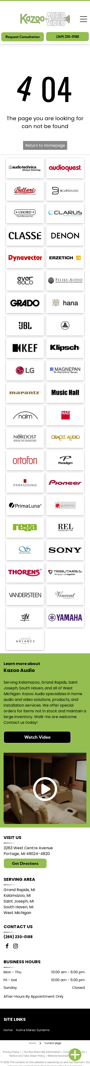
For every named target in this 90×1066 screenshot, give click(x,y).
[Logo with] (25, 640)
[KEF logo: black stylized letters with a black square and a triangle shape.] (25, 348)
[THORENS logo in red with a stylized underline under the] (25, 573)
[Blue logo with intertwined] (25, 550)
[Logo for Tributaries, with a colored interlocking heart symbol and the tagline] (65, 573)
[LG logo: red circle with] (25, 370)
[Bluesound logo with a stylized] (65, 191)
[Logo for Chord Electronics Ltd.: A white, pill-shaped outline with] (25, 213)
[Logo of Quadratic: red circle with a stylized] (65, 505)
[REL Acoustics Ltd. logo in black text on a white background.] (65, 528)
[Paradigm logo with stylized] (65, 460)
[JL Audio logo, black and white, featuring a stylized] (65, 325)
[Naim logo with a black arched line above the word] (25, 415)
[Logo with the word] (65, 213)
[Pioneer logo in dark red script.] (65, 483)
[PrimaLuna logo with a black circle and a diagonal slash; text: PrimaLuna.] (25, 505)
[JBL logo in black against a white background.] (25, 325)
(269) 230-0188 (18, 936)
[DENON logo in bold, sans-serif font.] (65, 236)
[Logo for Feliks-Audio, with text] (65, 281)
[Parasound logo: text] (25, 483)
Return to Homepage (45, 145)
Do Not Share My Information (42, 1052)
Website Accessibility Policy (64, 1055)
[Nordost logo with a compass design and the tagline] (25, 438)
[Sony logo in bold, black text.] (65, 550)
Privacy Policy (11, 1052)
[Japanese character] (65, 303)
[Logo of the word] (25, 528)
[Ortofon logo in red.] (25, 460)
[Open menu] (83, 19)
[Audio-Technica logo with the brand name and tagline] (25, 168)
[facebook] (7, 946)
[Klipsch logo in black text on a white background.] (65, 348)
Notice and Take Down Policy (27, 1055)
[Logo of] (25, 281)
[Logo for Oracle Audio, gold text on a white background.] (65, 438)
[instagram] (15, 946)
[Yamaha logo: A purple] (65, 617)
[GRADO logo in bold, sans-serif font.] (25, 303)
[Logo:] (25, 617)
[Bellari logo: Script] (25, 191)
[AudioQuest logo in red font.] (65, 168)
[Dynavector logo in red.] (25, 258)
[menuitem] (10, 1030)
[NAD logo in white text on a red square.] (65, 415)
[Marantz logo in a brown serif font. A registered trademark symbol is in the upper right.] (25, 393)
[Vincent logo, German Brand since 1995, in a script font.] (65, 595)
